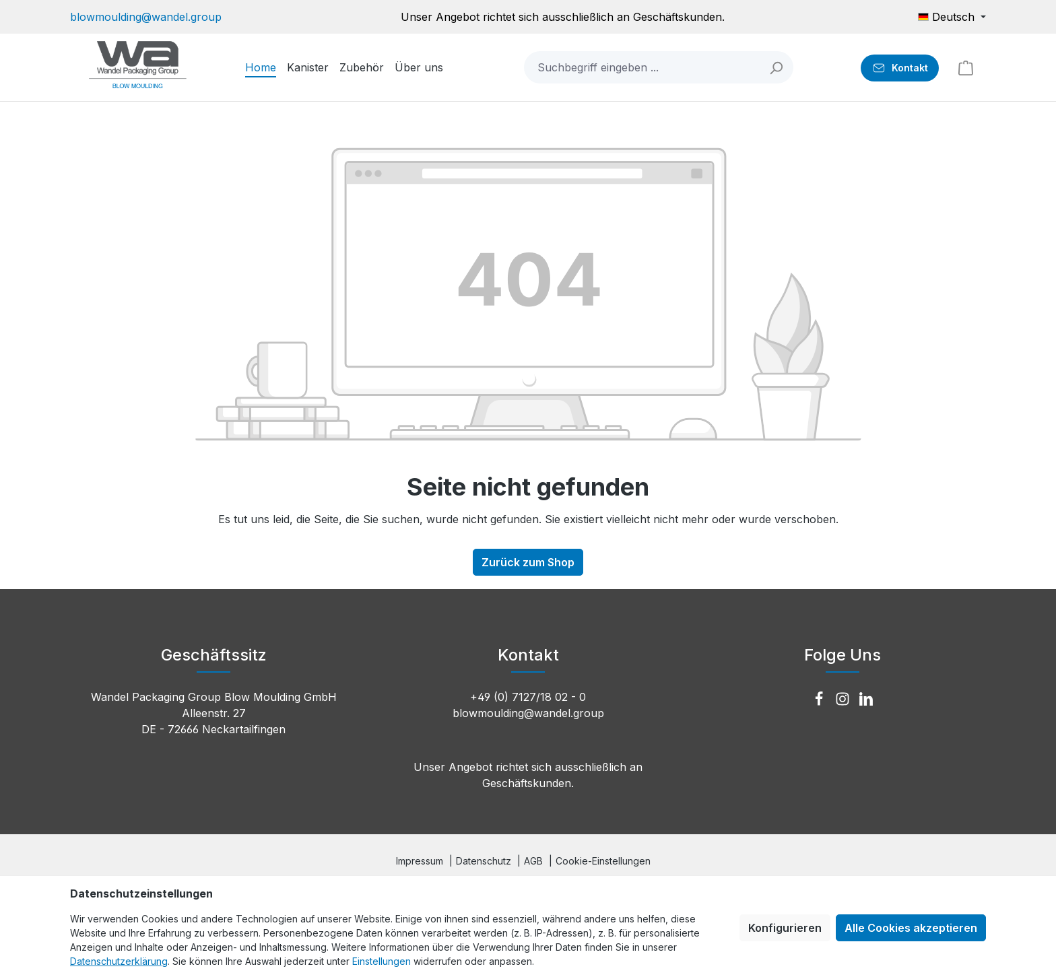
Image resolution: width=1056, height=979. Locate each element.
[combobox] (642, 67)
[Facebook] (821, 699)
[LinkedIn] (866, 699)
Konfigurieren (785, 928)
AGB (533, 861)
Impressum (419, 861)
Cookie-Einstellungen (603, 861)
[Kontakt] (900, 68)
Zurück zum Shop (528, 562)
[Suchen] (776, 67)
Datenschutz (483, 861)
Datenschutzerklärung (119, 961)
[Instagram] (844, 699)
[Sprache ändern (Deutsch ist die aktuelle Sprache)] (952, 16)
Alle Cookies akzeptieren (911, 928)
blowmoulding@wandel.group (146, 17)
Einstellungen (381, 961)
